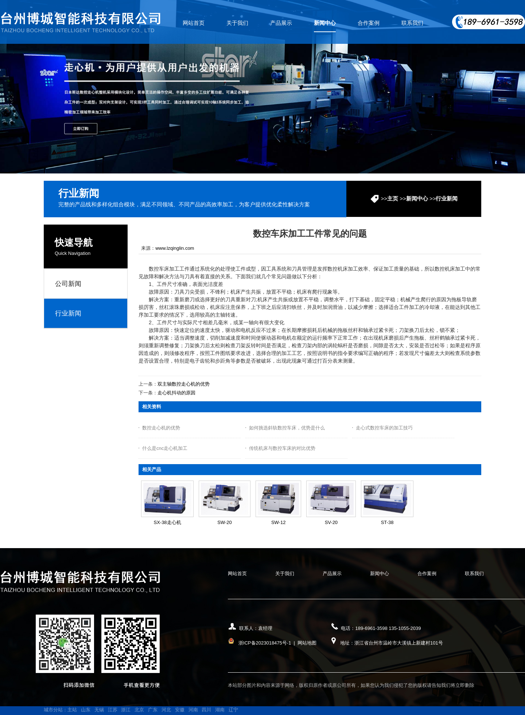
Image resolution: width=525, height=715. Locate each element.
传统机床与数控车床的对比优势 (282, 448)
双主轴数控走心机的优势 (184, 384)
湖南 (220, 709)
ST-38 (387, 522)
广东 (153, 709)
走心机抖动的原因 (176, 392)
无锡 (99, 709)
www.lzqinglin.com (174, 248)
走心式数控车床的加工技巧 (384, 428)
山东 (85, 709)
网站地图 (307, 643)
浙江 (126, 709)
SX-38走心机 (167, 522)
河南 (193, 709)
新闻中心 (417, 198)
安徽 (179, 709)
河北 (166, 709)
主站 (72, 709)
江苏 (112, 709)
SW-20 (224, 522)
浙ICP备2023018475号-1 (264, 643)
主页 (392, 198)
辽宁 (233, 709)
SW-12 (278, 522)
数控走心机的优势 (161, 428)
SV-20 (331, 522)
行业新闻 (447, 198)
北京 (139, 709)
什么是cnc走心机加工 (164, 448)
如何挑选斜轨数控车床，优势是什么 (287, 428)
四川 (206, 709)
